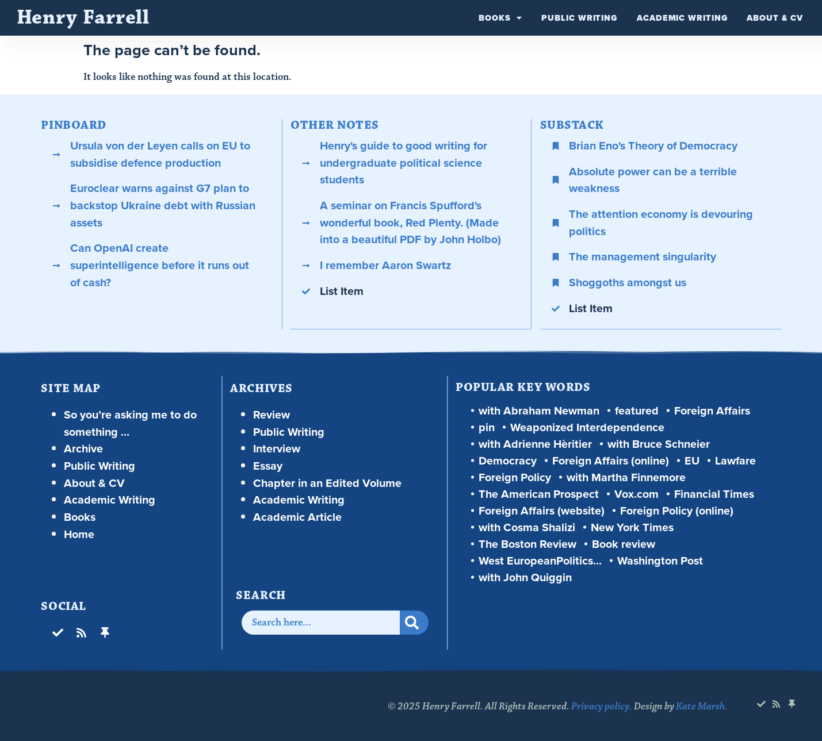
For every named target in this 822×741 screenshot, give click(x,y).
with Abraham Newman (539, 410)
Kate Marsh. (702, 706)
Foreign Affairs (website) (542, 510)
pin (487, 426)
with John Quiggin (525, 576)
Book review (623, 543)
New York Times (632, 526)
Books (500, 18)
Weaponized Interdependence (587, 426)
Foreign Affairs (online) (610, 460)
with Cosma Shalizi (527, 526)
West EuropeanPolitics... (540, 560)
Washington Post (660, 560)
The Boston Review (527, 543)
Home (79, 533)
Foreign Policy (515, 476)
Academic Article (297, 516)
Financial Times (714, 493)
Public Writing (579, 17)
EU (692, 460)
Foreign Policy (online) (676, 510)
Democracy (508, 460)
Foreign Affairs (712, 410)
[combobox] (320, 622)
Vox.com (636, 493)
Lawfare (735, 460)
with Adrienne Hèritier (535, 443)
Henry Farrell (83, 17)
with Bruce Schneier (658, 443)
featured (637, 410)
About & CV (774, 17)
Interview (276, 448)
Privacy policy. (601, 706)
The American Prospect (539, 493)
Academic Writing (682, 17)
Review (271, 414)
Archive (83, 448)
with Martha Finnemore (626, 476)
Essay (267, 465)
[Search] (413, 622)
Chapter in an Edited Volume (327, 482)
